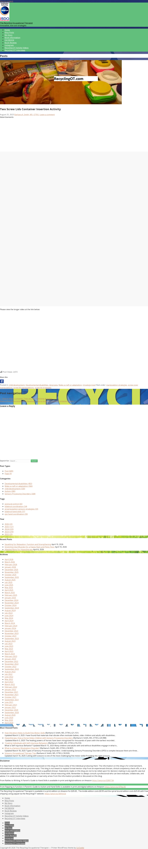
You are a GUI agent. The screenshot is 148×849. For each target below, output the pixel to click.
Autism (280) (10, 491)
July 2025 (8, 582)
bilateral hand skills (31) (15, 511)
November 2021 (11, 694)
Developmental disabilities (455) (18, 483)
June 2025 (9, 585)
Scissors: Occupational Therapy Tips (20, 753)
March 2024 (10, 623)
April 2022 (9, 682)
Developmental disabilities (37, 385)
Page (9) (8, 473)
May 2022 (9, 679)
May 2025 (9, 587)
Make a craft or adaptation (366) (19, 486)
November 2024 (11, 603)
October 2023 (10, 636)
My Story (8, 35)
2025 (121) (9, 526)
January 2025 (10, 597)
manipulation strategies (116, 385)
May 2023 (9, 648)
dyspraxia (53, 385)
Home (7, 30)
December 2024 (11, 600)
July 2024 (8, 613)
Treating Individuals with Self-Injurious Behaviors (26, 743)
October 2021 (10, 697)
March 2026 (10, 562)
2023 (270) (9, 531)
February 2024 (11, 625)
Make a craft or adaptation (70, 385)
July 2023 (8, 643)
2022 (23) (8, 534)
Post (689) (9, 471)
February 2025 (11, 595)
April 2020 (9, 722)
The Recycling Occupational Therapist (16, 23)
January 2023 (10, 659)
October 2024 (10, 605)
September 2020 (12, 712)
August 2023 (10, 641)
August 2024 (10, 610)
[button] (2, 381)
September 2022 (12, 669)
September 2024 (12, 608)
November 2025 (11, 572)
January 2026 (10, 567)
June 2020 (9, 717)
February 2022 (11, 687)
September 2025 (12, 577)
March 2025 (10, 592)
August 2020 (10, 715)
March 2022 (10, 684)
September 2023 (12, 638)
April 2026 (9, 559)
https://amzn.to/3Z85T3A (103, 780)
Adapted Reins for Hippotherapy (19, 549)
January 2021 (10, 707)
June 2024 (9, 615)
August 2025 (10, 580)
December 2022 (11, 661)
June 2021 (9, 702)
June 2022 (9, 677)
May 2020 (9, 720)
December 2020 (11, 710)
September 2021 (12, 699)
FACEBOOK (9, 40)
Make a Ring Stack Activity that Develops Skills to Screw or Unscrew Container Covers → (38, 401)
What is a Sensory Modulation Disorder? (22, 748)
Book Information (12, 37)
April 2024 (9, 620)
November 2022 (11, 664)
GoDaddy (80, 847)
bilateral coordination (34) (16, 506)
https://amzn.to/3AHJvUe (55, 793)
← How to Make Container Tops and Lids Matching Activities (26, 398)
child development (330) (15, 488)
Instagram (9, 45)
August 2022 (10, 671)
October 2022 (10, 666)
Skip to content (6, 1)
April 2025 (9, 590)
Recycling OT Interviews (15, 50)
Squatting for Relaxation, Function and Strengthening (28, 544)
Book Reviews (11, 42)
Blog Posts (9, 32)
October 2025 (10, 574)
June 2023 (9, 646)
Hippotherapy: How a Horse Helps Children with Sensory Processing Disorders (39, 738)
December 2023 (11, 631)
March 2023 (10, 654)
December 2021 (11, 692)
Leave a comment (47, 114)
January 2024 (10, 628)
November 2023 (11, 633)
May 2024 (9, 618)
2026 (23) (8, 524)
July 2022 (8, 674)
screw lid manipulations (23, 387)
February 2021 (11, 705)
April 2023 (9, 651)
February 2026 (11, 564)
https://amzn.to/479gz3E (115, 786)
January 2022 (10, 689)
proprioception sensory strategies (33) (21, 509)
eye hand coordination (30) (16, 514)
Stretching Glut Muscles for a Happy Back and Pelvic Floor (30, 547)
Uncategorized (89, 385)
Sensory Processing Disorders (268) (20, 494)
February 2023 (11, 656)
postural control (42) (13, 504)
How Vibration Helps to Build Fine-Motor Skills (25, 733)
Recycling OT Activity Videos (17, 48)
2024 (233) (9, 529)
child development (17, 385)
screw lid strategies (43, 387)
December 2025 (11, 569)
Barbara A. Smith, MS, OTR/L (26, 114)
